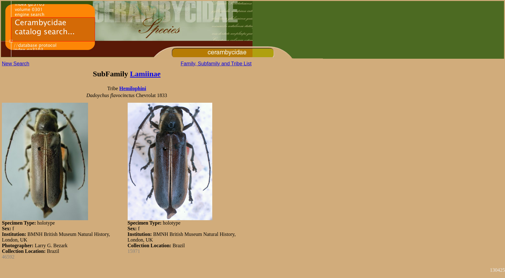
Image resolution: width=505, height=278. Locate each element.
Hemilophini (132, 88)
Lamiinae (145, 74)
